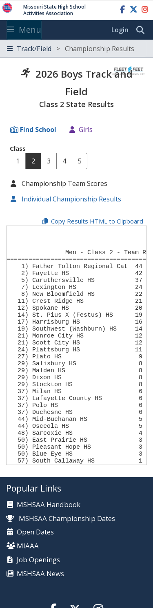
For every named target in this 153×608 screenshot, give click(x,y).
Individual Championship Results (70, 198)
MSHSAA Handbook (48, 545)
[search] (142, 30)
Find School (38, 129)
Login (120, 29)
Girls (86, 129)
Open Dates (35, 573)
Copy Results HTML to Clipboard (97, 221)
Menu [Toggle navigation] (24, 29)
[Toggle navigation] (76, 49)
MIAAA (28, 586)
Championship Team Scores (63, 183)
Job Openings (38, 600)
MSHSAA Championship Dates (60, 558)
